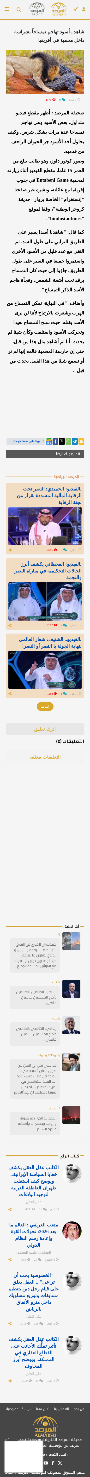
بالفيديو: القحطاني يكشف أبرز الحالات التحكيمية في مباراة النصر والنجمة (48, 570)
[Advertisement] (50, 849)
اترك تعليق (45, 729)
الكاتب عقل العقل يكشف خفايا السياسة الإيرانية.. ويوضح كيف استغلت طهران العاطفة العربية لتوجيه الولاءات (33, 1181)
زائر (58, 934)
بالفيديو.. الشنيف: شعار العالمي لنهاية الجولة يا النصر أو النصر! (50, 643)
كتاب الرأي (69, 1156)
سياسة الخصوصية (18, 1409)
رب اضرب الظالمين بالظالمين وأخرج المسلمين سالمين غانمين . (36, 997)
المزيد (45, 706)
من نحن (78, 1409)
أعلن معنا (42, 1409)
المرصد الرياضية (66, 477)
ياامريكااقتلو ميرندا (49, 1055)
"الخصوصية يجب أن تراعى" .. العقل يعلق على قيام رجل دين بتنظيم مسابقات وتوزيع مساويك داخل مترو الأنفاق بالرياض (33, 1292)
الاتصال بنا (61, 1409)
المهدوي (54, 1108)
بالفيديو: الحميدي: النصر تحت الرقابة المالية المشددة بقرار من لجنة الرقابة (49, 495)
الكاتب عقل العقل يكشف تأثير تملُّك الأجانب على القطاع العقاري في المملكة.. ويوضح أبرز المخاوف (33, 1353)
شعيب (56, 982)
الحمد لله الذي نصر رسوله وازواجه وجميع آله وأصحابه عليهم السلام (37, 1123)
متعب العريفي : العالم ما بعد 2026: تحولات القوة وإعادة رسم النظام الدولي (33, 1235)
